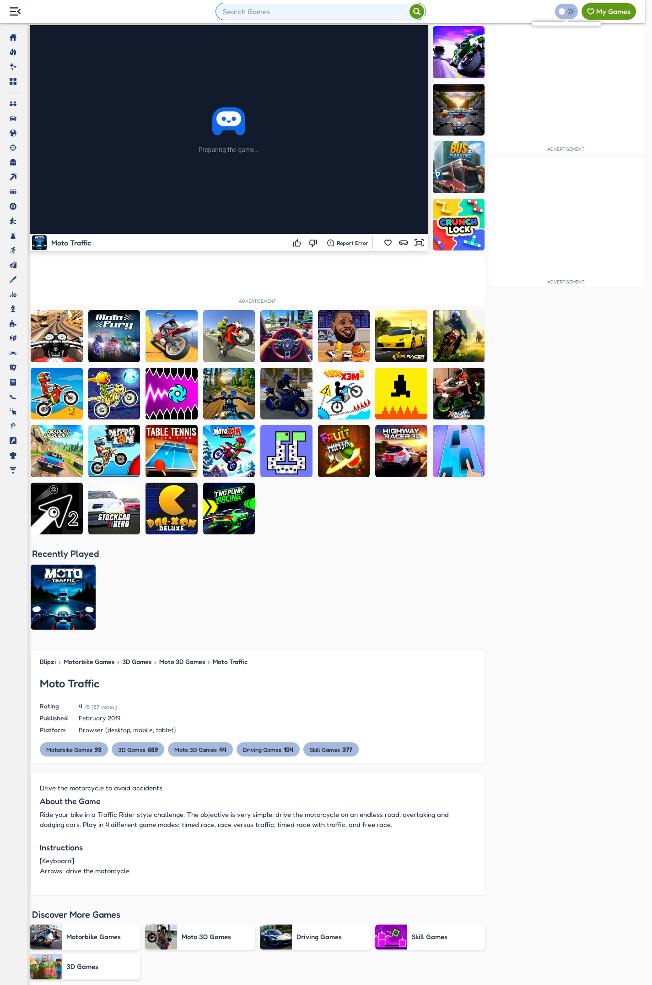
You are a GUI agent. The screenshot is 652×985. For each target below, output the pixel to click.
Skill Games (331, 656)
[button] (388, 242)
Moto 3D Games (182, 568)
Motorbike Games (89, 568)
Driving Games (268, 656)
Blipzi (48, 568)
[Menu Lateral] (15, 11)
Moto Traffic (230, 568)
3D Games (136, 568)
